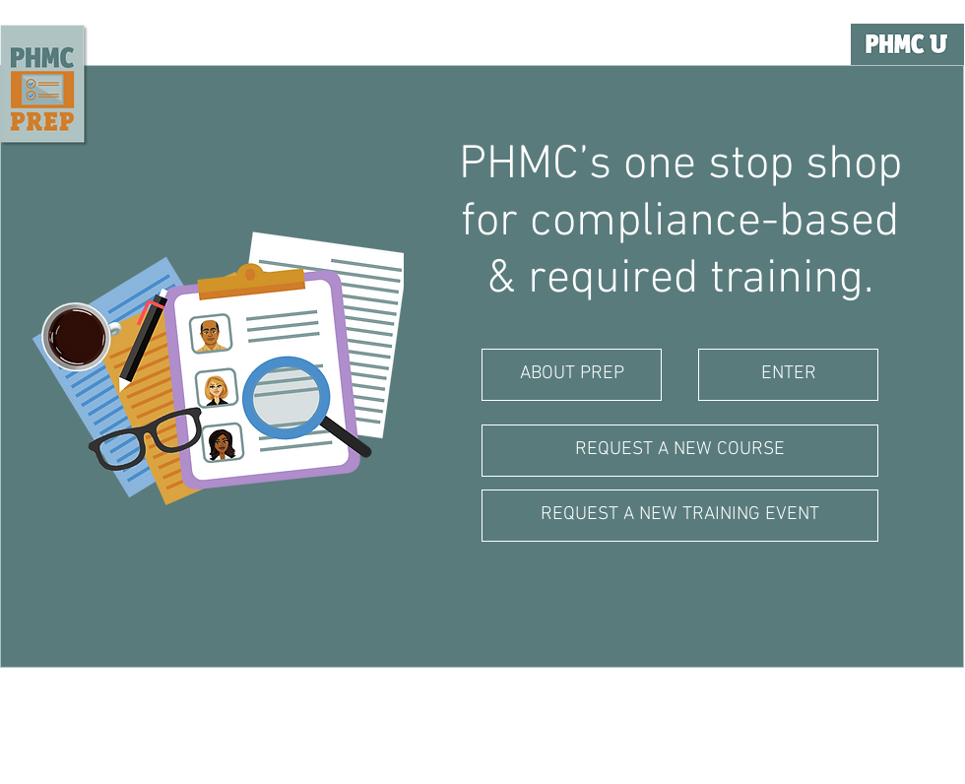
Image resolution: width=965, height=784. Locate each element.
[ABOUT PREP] (572, 375)
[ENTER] (788, 375)
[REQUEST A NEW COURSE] (680, 451)
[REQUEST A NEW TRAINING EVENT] (680, 516)
